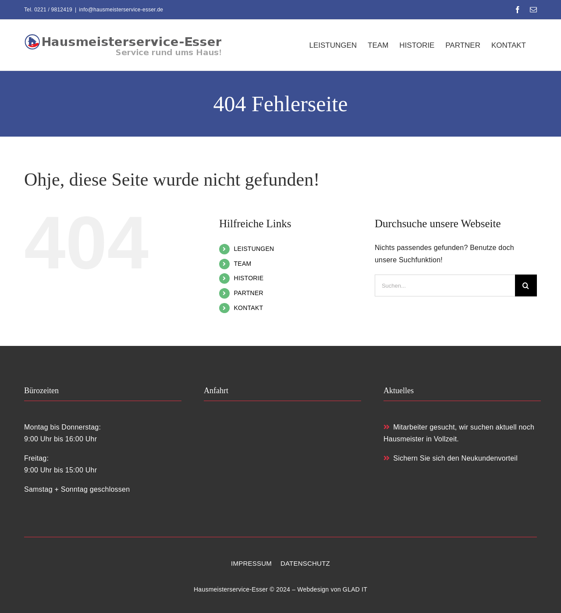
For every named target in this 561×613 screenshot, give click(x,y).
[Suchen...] (445, 285)
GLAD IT (355, 589)
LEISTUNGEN (254, 248)
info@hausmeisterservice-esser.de (121, 10)
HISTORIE (249, 278)
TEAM (243, 263)
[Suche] (526, 285)
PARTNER (248, 292)
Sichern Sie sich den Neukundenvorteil (450, 458)
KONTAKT (248, 307)
